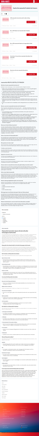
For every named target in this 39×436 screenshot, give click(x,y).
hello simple (4, 396)
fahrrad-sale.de (4, 394)
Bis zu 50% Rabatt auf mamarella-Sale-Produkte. (20, 30)
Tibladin (3, 392)
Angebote (23, 411)
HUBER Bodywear (5, 391)
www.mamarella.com (22, 283)
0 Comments (34, 25)
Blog (4, 414)
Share (11, 25)
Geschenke (23, 413)
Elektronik (23, 414)
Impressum (5, 413)
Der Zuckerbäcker (5, 389)
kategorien (5, 425)
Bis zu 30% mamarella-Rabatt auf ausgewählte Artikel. (21, 43)
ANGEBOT (31, 34)
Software (23, 416)
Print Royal (4, 397)
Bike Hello (3, 386)
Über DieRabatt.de (6, 411)
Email (14, 25)
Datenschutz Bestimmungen (8, 418)
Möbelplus (3, 387)
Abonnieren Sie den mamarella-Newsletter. (19, 70)
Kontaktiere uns (6, 416)
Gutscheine (23, 409)
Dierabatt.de (24, 427)
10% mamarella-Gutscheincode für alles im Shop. (20, 18)
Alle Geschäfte (5, 427)
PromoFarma (4, 384)
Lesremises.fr (24, 425)
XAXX (3, 382)
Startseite (5, 409)
